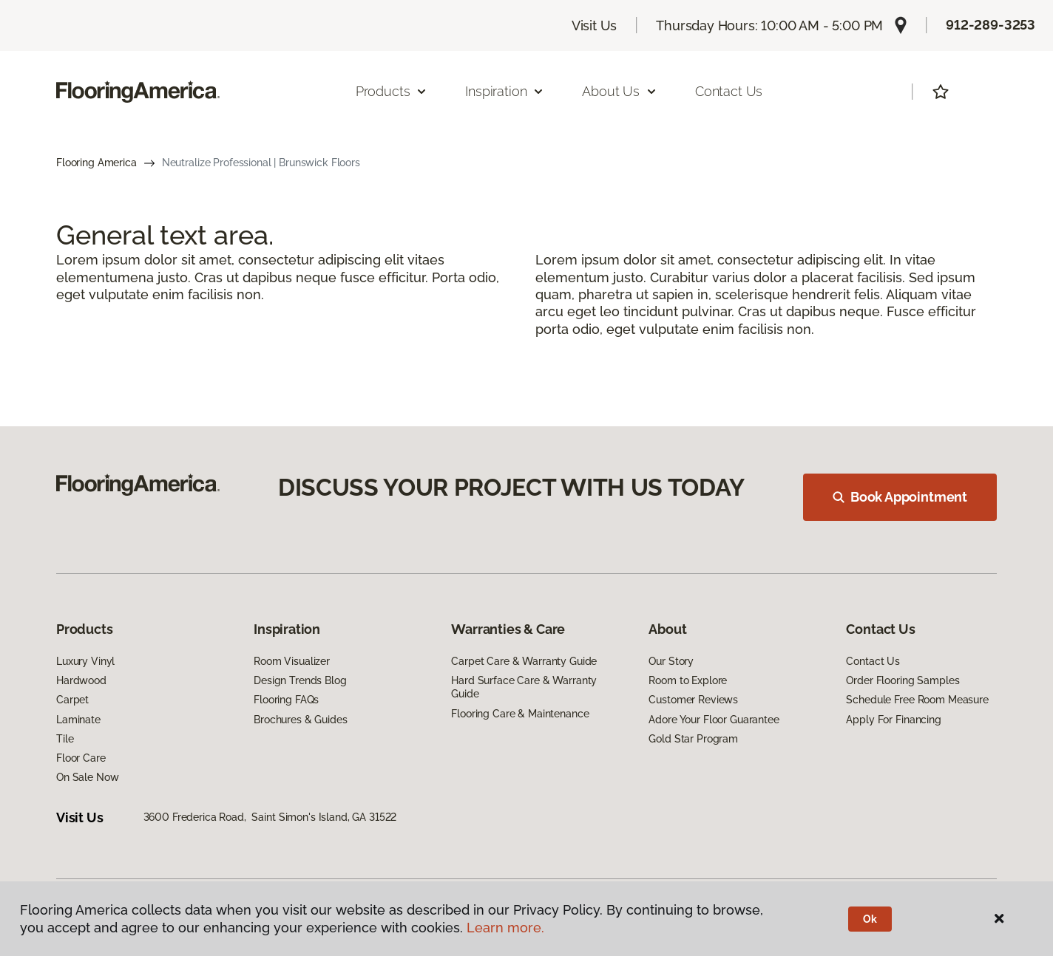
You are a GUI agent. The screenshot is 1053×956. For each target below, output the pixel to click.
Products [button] (392, 91)
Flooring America (96, 162)
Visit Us (594, 25)
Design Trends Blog (300, 680)
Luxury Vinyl (85, 661)
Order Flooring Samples (902, 680)
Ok (870, 919)
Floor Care (81, 758)
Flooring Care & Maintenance (520, 714)
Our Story (671, 661)
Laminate (78, 719)
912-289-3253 (990, 25)
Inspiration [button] (504, 91)
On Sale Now (87, 777)
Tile (64, 739)
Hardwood (81, 680)
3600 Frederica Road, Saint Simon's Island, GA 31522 (270, 817)
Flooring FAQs (286, 700)
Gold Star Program (693, 739)
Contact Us (728, 91)
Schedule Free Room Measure (917, 700)
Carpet (72, 700)
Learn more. (505, 927)
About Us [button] (619, 91)
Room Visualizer (292, 661)
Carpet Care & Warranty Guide (524, 661)
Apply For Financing (893, 719)
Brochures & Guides (300, 719)
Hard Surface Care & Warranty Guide (524, 687)
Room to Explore (688, 680)
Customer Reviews (693, 700)
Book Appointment (900, 497)
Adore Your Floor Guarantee (714, 719)
